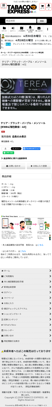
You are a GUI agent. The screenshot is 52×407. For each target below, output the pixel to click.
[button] (4, 6)
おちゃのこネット (21, 405)
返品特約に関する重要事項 (14, 158)
